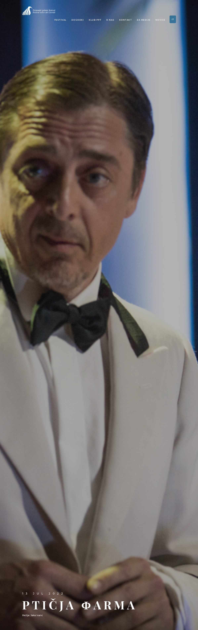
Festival (60, 20)
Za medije (144, 20)
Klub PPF (95, 20)
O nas (110, 20)
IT (173, 19)
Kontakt (125, 20)
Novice (160, 20)
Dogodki (77, 20)
